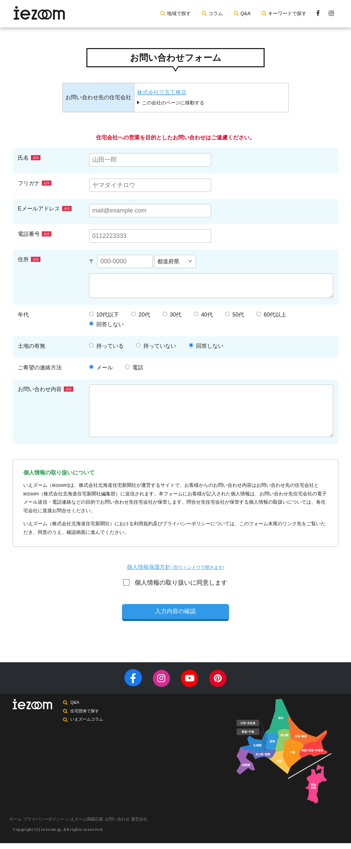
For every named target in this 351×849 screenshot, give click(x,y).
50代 (234, 315)
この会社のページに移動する (173, 102)
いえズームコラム (87, 729)
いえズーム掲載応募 (101, 826)
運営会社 (169, 826)
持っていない (156, 346)
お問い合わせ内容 (45, 389)
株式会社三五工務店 (161, 92)
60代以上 (271, 315)
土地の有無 (31, 346)
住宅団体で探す (85, 720)
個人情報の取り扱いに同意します (175, 582)
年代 (23, 315)
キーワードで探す (287, 13)
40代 (203, 315)
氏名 (29, 158)
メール (101, 367)
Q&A (245, 13)
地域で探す (179, 13)
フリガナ (34, 183)
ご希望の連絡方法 (40, 367)
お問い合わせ (140, 826)
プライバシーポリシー (53, 826)
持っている (106, 346)
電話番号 (34, 234)
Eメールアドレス (45, 208)
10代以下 (104, 315)
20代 (140, 315)
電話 (134, 367)
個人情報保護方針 (175, 567)
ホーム (19, 826)
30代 (172, 315)
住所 (29, 259)
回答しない (106, 324)
